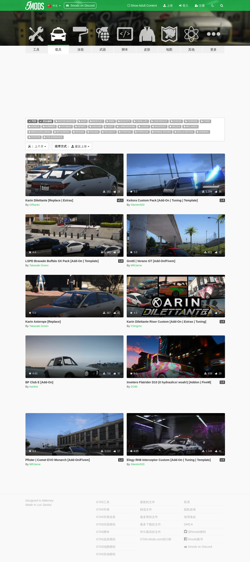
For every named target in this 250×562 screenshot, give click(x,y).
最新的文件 (147, 502)
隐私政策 (190, 509)
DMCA (188, 524)
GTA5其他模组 (106, 554)
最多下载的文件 (150, 524)
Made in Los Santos (38, 504)
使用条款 (190, 517)
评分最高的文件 (150, 531)
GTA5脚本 (103, 531)
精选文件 (146, 509)
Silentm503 (138, 204)
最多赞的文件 (149, 517)
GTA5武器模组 (106, 524)
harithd (33, 386)
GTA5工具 (103, 502)
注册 (200, 5)
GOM (134, 386)
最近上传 (72, 146)
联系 (187, 502)
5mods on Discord (198, 547)
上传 (168, 5)
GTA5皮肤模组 (106, 539)
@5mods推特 (195, 532)
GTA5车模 (103, 509)
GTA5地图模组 (106, 546)
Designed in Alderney (39, 500)
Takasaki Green (38, 265)
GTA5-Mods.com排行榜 (155, 539)
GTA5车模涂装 (106, 517)
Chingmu (136, 326)
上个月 (37, 146)
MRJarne (136, 265)
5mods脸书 (193, 539)
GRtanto (34, 204)
